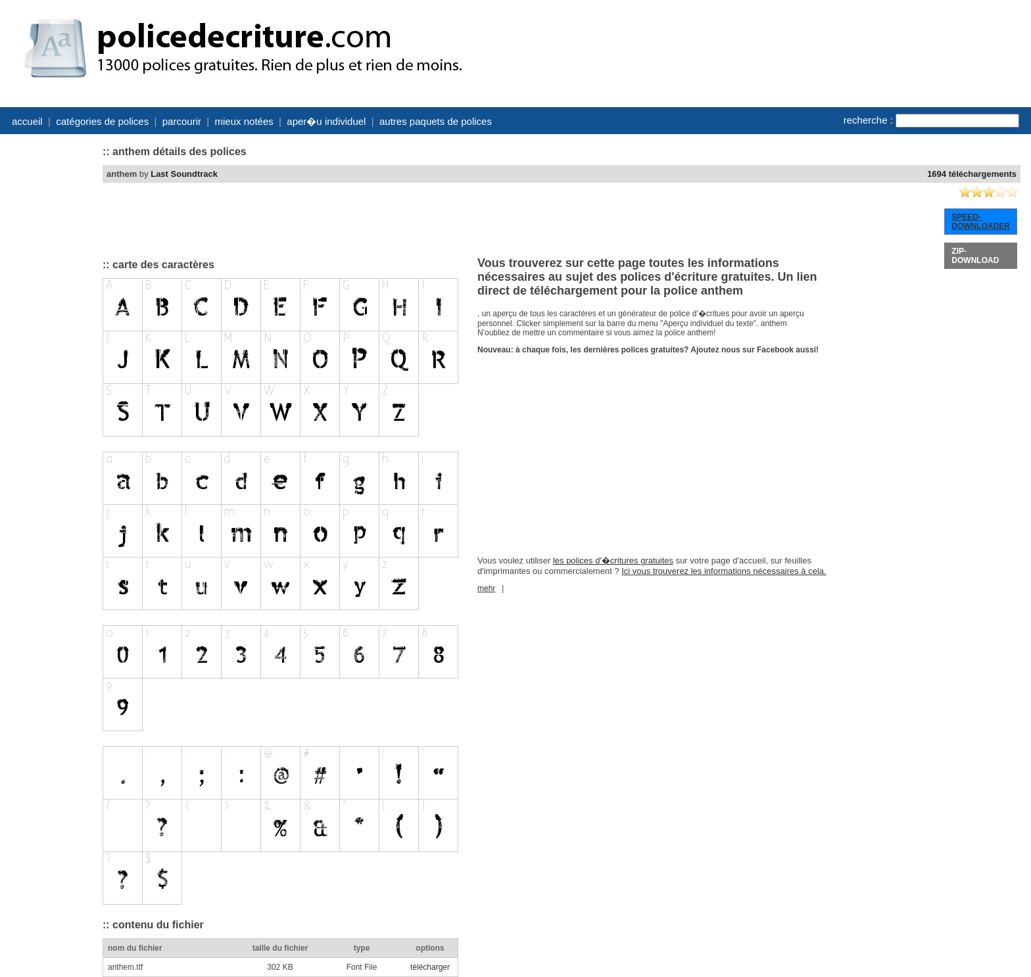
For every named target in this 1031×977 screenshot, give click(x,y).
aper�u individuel (326, 121)
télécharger (430, 967)
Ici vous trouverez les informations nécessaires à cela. (723, 571)
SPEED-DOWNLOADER (980, 221)
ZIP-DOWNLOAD (975, 256)
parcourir (181, 121)
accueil (27, 121)
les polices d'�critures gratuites (613, 560)
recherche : (868, 120)
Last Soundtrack (184, 174)
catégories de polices (102, 121)
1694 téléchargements (972, 174)
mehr (486, 588)
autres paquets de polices (435, 121)
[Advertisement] (50, 336)
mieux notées (244, 121)
